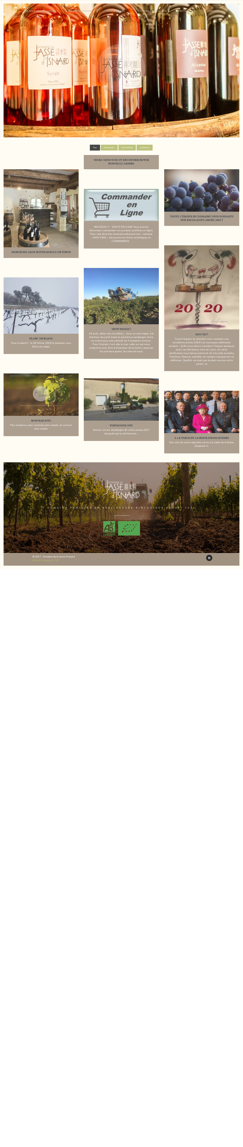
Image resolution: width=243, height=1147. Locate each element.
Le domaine (144, 147)
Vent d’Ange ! (121, 329)
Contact (213, 11)
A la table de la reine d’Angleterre (202, 438)
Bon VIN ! (201, 334)
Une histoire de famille (39, 11)
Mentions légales (42, 560)
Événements (109, 147)
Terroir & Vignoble (81, 11)
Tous (95, 147)
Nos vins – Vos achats (152, 11)
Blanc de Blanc (41, 338)
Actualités (187, 11)
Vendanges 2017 (121, 425)
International (127, 147)
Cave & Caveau (116, 11)
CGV (56, 560)
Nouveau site (41, 420)
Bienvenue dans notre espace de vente (41, 252)
